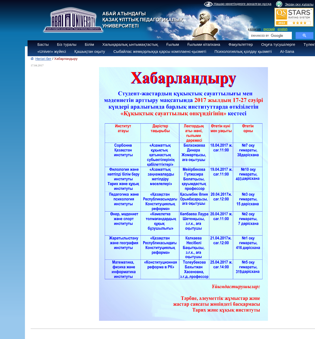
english (282, 29)
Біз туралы (66, 44)
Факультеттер (240, 44)
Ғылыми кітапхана (203, 44)
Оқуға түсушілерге (278, 44)
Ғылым (172, 44)
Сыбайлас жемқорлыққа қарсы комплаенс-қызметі (159, 51)
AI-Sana (287, 51)
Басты (43, 44)
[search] (269, 35)
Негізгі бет (43, 59)
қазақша (254, 29)
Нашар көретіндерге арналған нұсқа (237, 4)
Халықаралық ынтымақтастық (130, 44)
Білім (89, 44)
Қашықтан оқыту (89, 51)
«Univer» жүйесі (51, 51)
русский (269, 29)
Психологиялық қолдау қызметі (243, 51)
